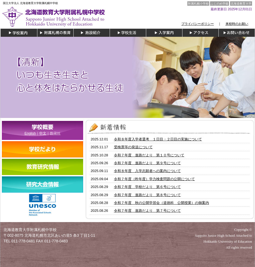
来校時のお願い (236, 24)
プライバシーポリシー (197, 24)
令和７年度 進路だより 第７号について (147, 211)
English (30, 133)
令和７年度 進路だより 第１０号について (149, 155)
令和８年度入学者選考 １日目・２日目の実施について (158, 139)
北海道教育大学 (241, 3)
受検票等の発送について (133, 147)
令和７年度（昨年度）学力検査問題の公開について (154, 179)
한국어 (55, 133)
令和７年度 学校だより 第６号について (147, 187)
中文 (42, 133)
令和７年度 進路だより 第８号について (147, 195)
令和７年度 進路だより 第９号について (147, 163)
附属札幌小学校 (198, 3)
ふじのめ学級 (219, 3)
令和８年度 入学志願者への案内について (147, 171)
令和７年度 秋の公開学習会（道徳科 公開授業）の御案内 (161, 203)
